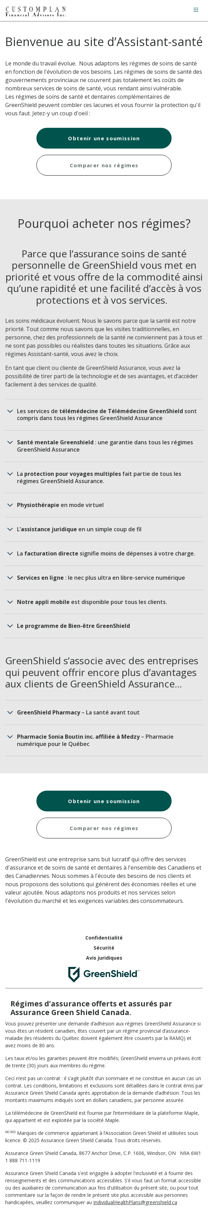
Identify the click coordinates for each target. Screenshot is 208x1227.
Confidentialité (104, 937)
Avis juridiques (104, 957)
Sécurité (104, 947)
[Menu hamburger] (196, 10)
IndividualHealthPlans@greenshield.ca (135, 1202)
